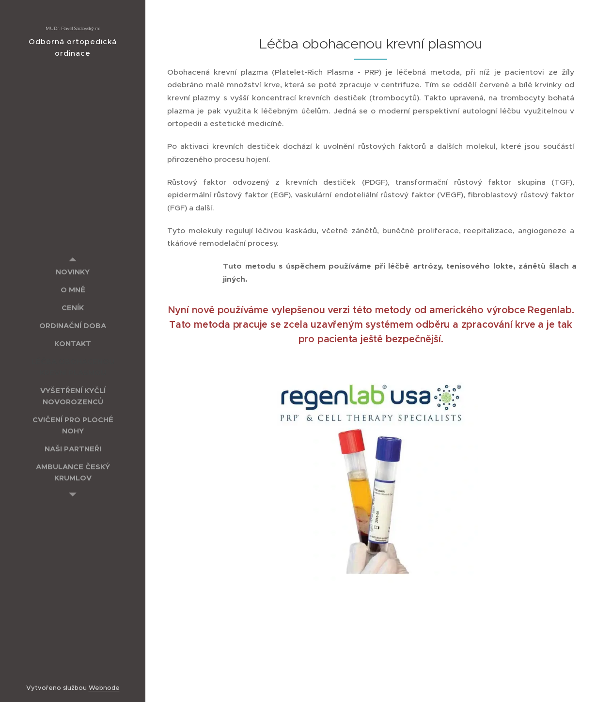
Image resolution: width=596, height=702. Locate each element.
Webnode (104, 688)
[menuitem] (72, 271)
